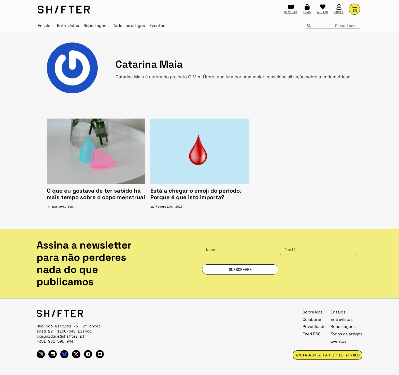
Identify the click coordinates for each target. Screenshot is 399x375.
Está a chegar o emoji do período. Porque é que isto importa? (195, 194)
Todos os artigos (129, 25)
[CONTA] (339, 7)
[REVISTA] (291, 7)
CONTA (339, 12)
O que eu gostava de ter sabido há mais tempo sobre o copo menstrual (96, 194)
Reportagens (95, 25)
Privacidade (314, 326)
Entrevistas (68, 25)
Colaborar (312, 319)
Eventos (157, 25)
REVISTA (290, 12)
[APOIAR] (322, 7)
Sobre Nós (312, 312)
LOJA (307, 12)
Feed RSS (312, 334)
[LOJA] (307, 7)
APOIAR (322, 12)
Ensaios (45, 25)
